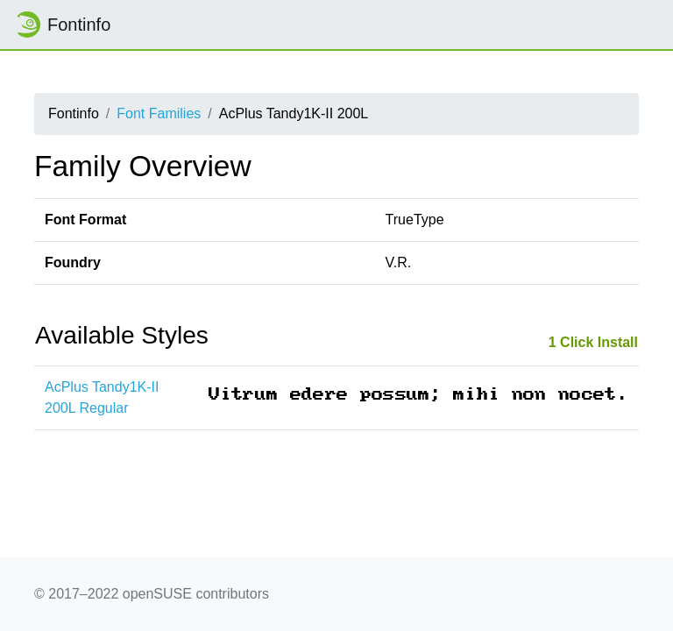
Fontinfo (62, 24)
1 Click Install (593, 342)
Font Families (159, 113)
